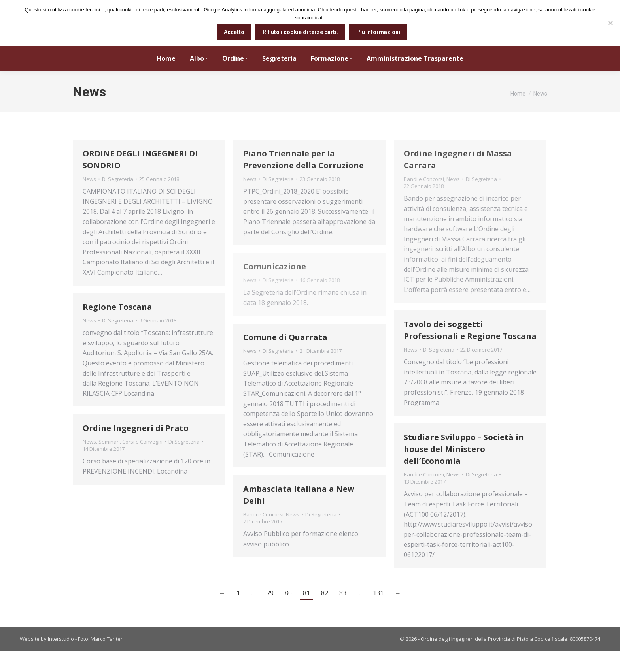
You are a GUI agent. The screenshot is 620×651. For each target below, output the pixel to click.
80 (288, 593)
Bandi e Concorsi (424, 179)
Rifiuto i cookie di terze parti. (300, 32)
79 (270, 593)
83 (342, 593)
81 (306, 593)
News (89, 179)
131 (378, 593)
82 (324, 593)
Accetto (234, 32)
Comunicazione (274, 266)
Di (117, 179)
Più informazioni (378, 32)
